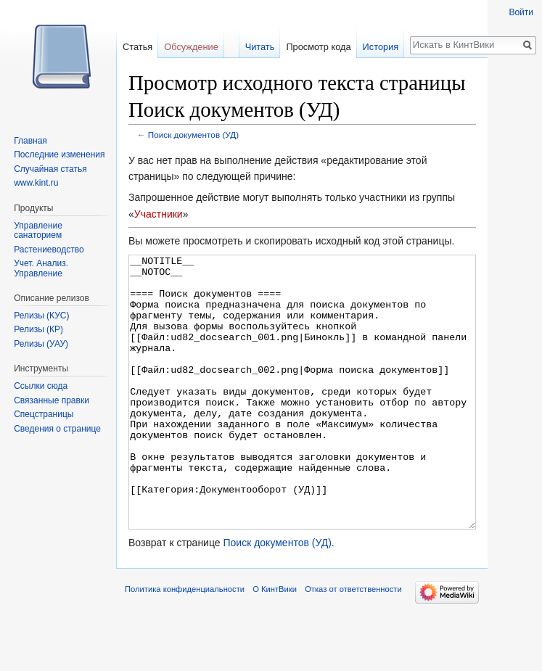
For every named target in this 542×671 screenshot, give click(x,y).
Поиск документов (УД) (193, 134)
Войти (521, 12)
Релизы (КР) (38, 329)
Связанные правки (51, 400)
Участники (158, 214)
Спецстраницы (43, 414)
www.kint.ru (36, 183)
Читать (260, 46)
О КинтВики (274, 643)
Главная (30, 141)
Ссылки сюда (40, 386)
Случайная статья (50, 169)
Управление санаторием (38, 231)
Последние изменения (59, 154)
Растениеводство (48, 249)
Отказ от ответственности (353, 643)
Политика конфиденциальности (185, 643)
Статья (137, 46)
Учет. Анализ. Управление (41, 268)
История (381, 46)
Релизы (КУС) (41, 315)
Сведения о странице (57, 429)
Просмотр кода (318, 46)
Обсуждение (191, 46)
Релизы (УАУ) (41, 344)
